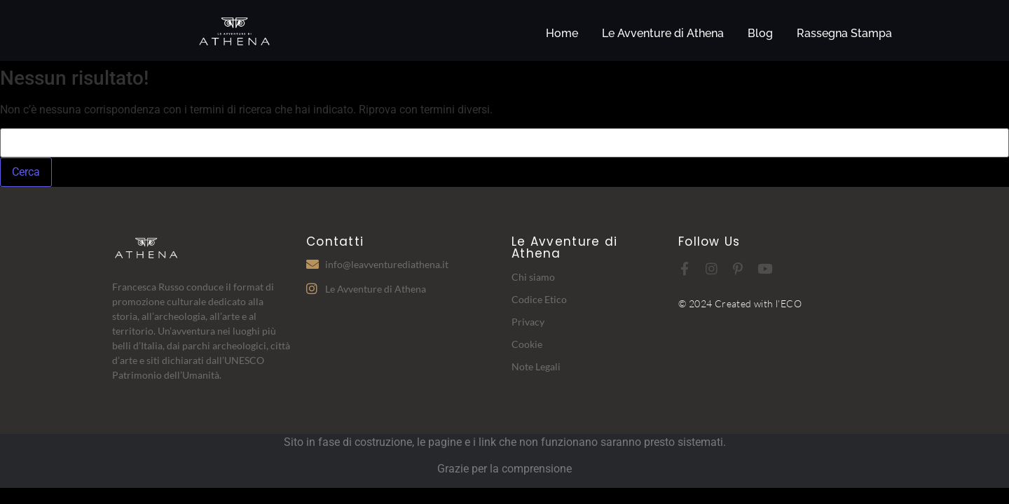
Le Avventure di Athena (663, 33)
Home (562, 33)
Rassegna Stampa (844, 33)
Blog (760, 33)
